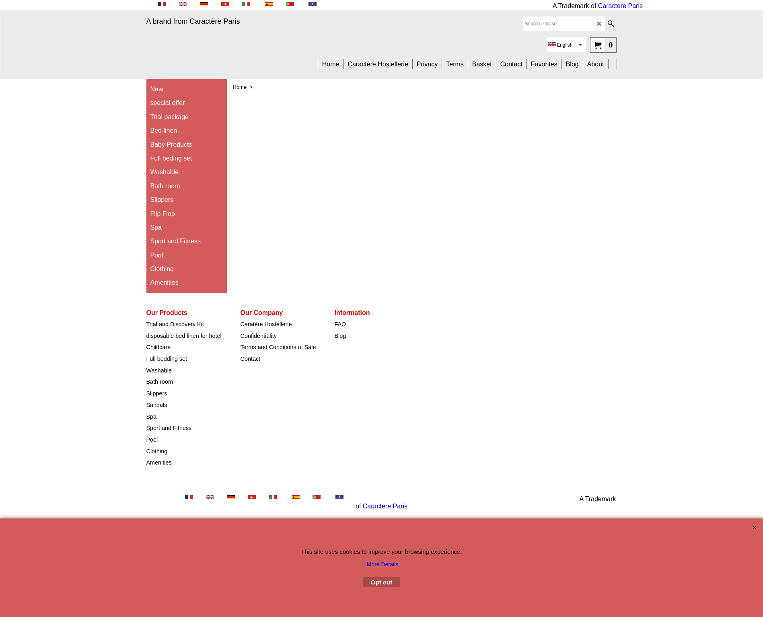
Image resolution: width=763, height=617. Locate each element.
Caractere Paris (620, 5)
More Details (383, 564)
